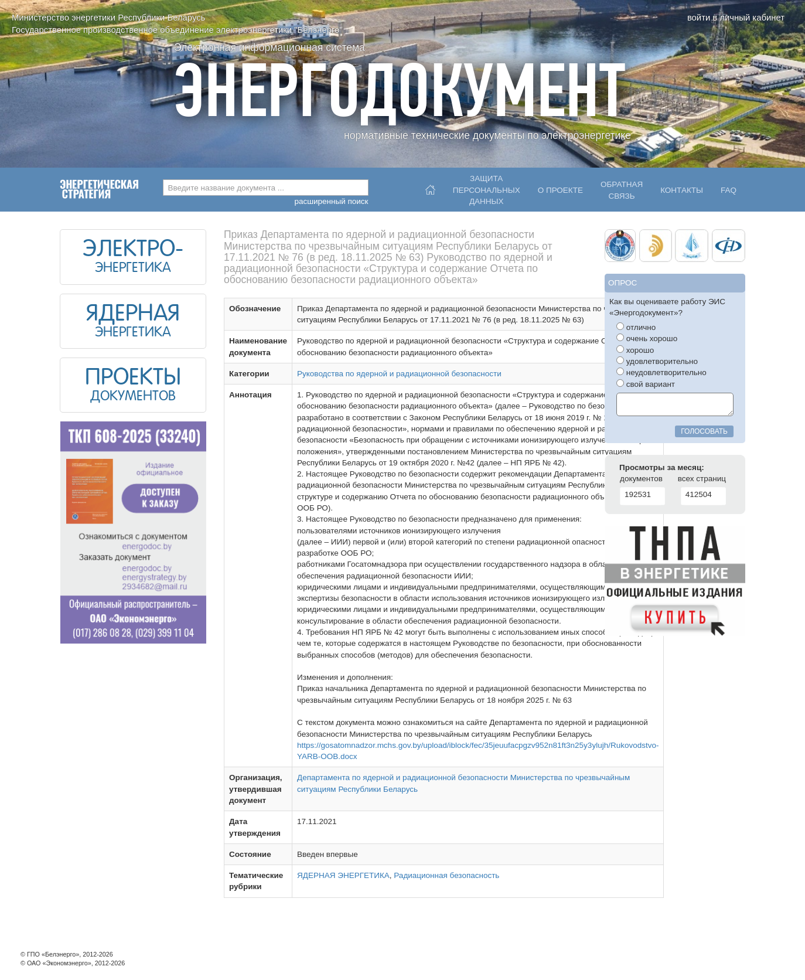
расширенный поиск (331, 201)
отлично (636, 327)
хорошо (635, 350)
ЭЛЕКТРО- (133, 250)
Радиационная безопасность (446, 875)
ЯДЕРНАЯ (133, 315)
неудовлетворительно (661, 372)
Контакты (681, 190)
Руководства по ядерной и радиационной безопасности (399, 373)
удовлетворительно (657, 361)
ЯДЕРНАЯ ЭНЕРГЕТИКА (343, 875)
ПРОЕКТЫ (133, 379)
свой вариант (645, 384)
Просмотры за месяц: (661, 467)
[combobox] (266, 187)
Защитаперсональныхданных (486, 187)
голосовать (704, 431)
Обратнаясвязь (622, 190)
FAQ (728, 190)
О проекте (560, 190)
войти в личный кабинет (735, 17)
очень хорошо (646, 338)
